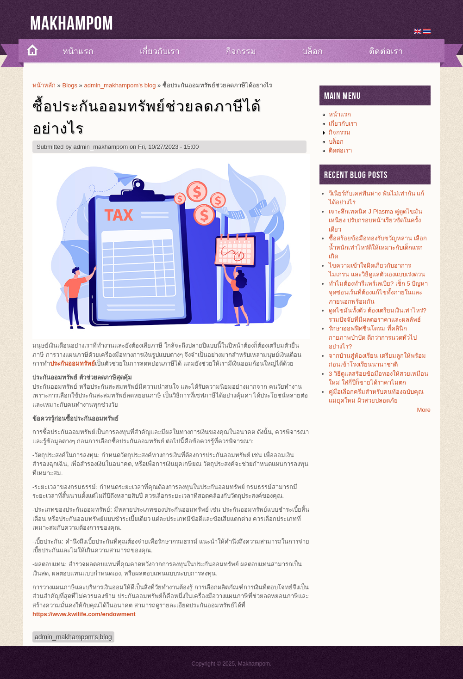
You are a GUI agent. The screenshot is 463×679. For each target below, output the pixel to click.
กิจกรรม (241, 51)
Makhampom (71, 24)
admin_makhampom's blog (120, 85)
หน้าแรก (78, 51)
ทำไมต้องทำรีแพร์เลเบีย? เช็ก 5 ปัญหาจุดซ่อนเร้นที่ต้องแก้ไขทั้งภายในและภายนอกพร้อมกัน (378, 292)
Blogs (69, 85)
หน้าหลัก (44, 85)
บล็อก (312, 51)
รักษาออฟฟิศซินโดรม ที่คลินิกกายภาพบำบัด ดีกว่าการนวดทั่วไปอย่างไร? (373, 337)
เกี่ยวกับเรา (160, 51)
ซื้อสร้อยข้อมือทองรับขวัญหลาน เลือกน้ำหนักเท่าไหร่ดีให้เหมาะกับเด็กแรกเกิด (378, 247)
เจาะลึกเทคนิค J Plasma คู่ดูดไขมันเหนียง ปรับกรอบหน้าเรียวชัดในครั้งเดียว (375, 220)
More (424, 409)
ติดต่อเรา (386, 51)
